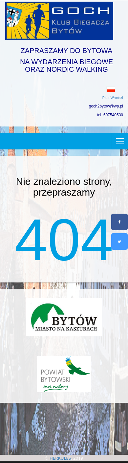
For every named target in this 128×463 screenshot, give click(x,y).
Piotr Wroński (112, 98)
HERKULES (60, 458)
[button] (64, 89)
